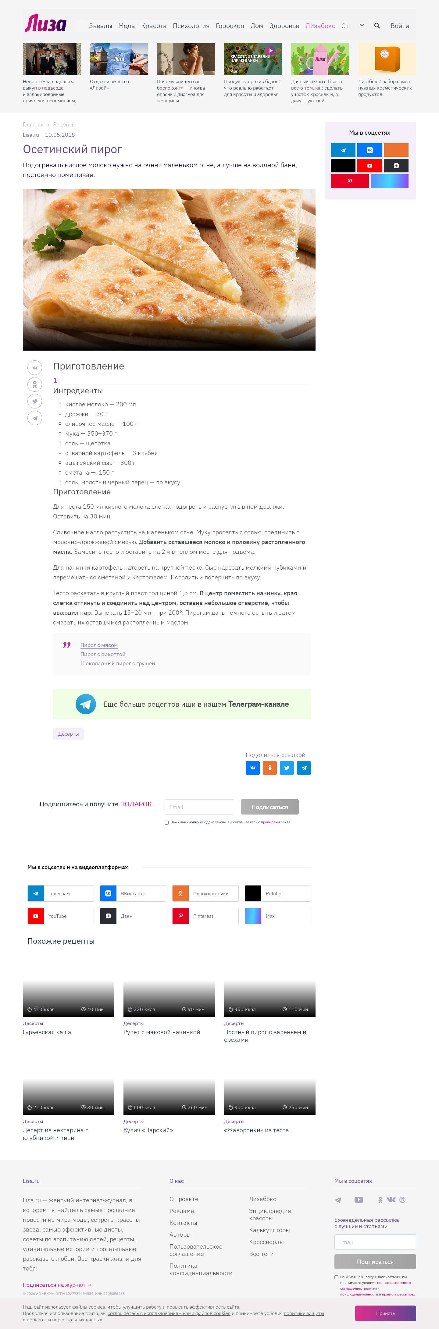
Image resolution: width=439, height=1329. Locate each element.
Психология (189, 23)
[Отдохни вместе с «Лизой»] (119, 55)
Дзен (116, 916)
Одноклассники (200, 893)
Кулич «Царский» (148, 1130)
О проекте (184, 1199)
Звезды (98, 23)
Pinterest (192, 916)
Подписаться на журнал (54, 1284)
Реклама (182, 1211)
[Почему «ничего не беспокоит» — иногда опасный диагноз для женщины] (186, 55)
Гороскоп (228, 23)
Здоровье (282, 23)
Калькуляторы (269, 1230)
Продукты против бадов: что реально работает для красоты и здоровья (252, 83)
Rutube (263, 893)
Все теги (261, 1254)
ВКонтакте (122, 893)
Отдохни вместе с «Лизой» (110, 80)
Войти (402, 23)
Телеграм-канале (258, 704)
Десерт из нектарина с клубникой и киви (55, 1134)
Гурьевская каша (47, 1032)
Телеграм (48, 893)
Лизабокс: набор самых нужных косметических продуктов (385, 83)
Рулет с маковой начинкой (161, 1032)
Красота (152, 23)
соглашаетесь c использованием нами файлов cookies (169, 1313)
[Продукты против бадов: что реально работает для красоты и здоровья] (253, 55)
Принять (385, 1313)
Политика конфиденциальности (201, 1269)
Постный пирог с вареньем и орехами (265, 1036)
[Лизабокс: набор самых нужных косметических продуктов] (387, 55)
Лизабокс (318, 23)
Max (260, 916)
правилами (270, 822)
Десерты (69, 733)
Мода (124, 23)
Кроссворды (266, 1242)
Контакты (183, 1223)
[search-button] (379, 23)
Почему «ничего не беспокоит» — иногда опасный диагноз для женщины (181, 87)
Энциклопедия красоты (270, 1214)
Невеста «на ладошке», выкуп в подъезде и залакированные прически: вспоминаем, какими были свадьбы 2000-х (49, 87)
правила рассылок (398, 1294)
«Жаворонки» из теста (256, 1130)
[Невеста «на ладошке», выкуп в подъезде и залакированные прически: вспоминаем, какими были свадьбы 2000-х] (52, 55)
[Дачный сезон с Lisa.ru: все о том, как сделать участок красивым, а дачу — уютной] (320, 55)
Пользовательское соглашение (196, 1250)
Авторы (180, 1235)
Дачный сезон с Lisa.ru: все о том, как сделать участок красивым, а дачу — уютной (317, 87)
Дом (254, 23)
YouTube (47, 916)
